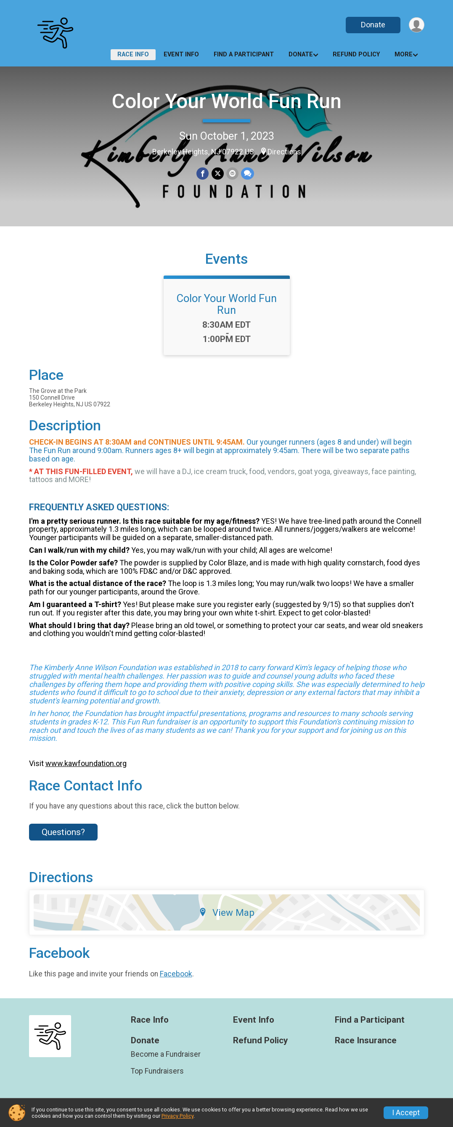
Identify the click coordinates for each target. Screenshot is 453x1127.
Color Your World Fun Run (227, 101)
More (404, 54)
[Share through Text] (247, 173)
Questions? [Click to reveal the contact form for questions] (63, 832)
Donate (372, 24)
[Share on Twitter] (218, 173)
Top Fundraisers (157, 1071)
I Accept (406, 1112)
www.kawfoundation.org (86, 763)
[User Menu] (416, 25)
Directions (284, 152)
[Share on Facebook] (203, 173)
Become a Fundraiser (166, 1054)
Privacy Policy (177, 1116)
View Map (226, 912)
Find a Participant (244, 54)
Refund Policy (356, 54)
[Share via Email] (232, 173)
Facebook (176, 974)
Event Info (181, 54)
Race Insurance (366, 1040)
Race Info (133, 54)
